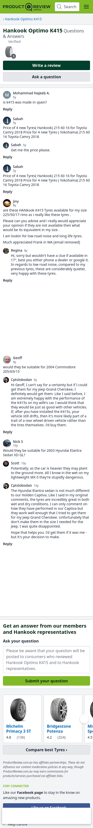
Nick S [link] (18, 441)
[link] (7, 95)
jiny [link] (16, 201)
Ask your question (21, 641)
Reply (7, 109)
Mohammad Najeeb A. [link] (31, 93)
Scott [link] (15, 463)
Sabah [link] (18, 119)
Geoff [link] (17, 358)
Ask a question (46, 77)
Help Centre (17, 824)
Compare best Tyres (45, 749)
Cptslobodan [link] (21, 379)
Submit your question (46, 681)
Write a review (46, 65)
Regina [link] (16, 250)
